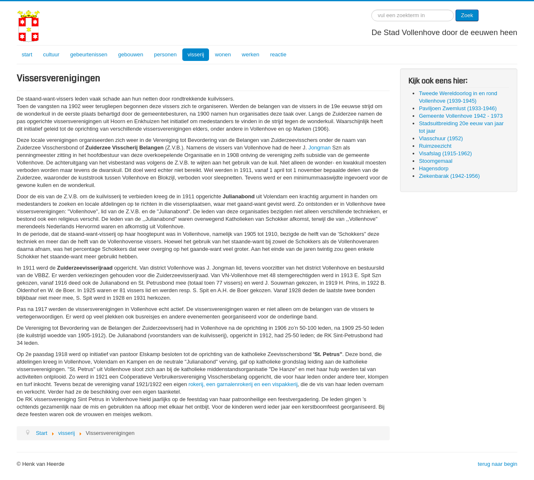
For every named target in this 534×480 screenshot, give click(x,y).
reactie (278, 54)
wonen (223, 54)
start (27, 54)
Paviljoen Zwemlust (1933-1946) (457, 108)
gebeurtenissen (88, 54)
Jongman (319, 147)
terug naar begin (497, 464)
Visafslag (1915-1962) (445, 153)
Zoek (467, 15)
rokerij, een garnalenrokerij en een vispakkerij (243, 384)
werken (250, 54)
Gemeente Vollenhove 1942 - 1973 (461, 116)
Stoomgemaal (435, 161)
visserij (195, 54)
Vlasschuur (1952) (441, 138)
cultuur (51, 54)
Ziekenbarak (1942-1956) (449, 176)
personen (165, 54)
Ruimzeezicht (435, 146)
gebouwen (130, 54)
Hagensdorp (433, 168)
